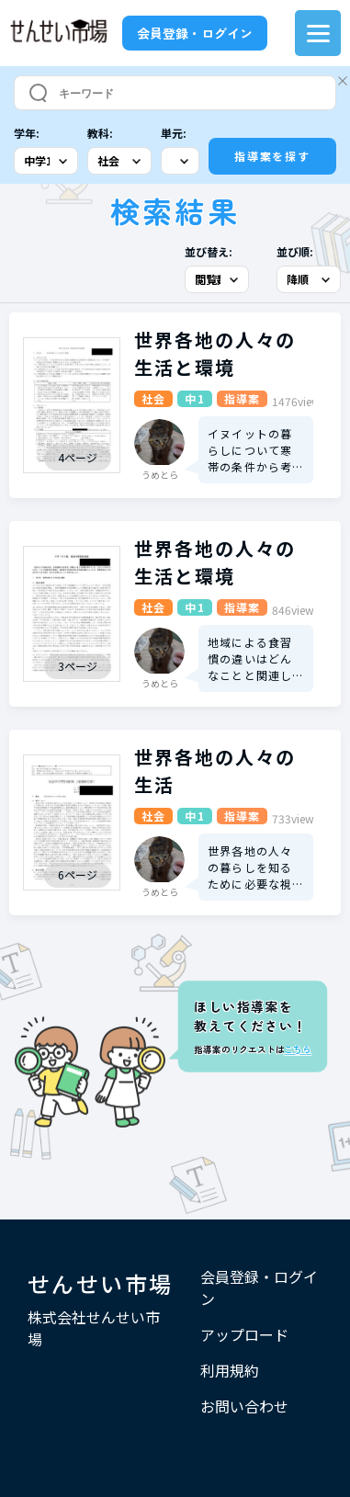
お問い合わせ (244, 1406)
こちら (297, 1049)
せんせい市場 (100, 1283)
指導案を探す (272, 156)
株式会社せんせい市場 (94, 1328)
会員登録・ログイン (195, 33)
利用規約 (229, 1370)
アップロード (244, 1334)
